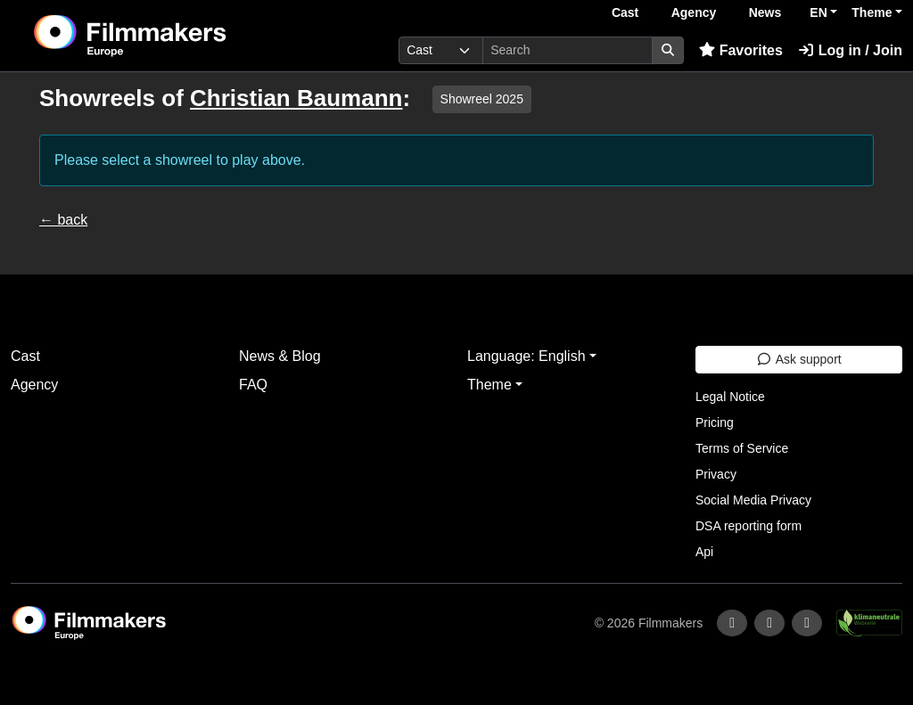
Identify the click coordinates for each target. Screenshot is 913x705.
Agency (694, 12)
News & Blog (280, 356)
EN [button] (818, 12)
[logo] (173, 35)
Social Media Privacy (753, 500)
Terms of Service (741, 448)
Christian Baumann (296, 98)
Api (704, 552)
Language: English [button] (526, 356)
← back (63, 219)
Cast (625, 12)
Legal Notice (730, 396)
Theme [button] (871, 12)
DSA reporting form (748, 526)
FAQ (253, 384)
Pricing (714, 422)
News (765, 12)
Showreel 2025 (481, 99)
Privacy (715, 474)
